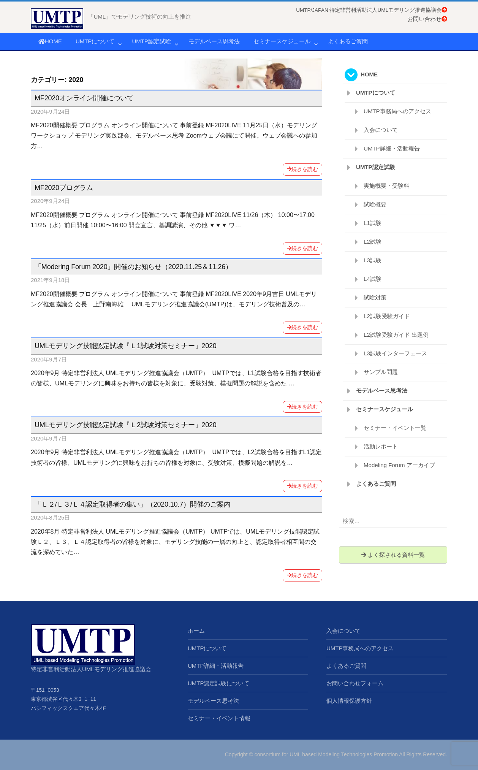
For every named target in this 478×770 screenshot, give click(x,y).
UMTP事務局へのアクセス (397, 111)
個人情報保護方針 (349, 700)
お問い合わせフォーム (354, 683)
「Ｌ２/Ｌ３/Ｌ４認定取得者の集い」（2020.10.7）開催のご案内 (133, 504)
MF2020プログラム (64, 188)
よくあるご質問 (348, 41)
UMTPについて (95, 41)
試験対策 (375, 297)
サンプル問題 (381, 372)
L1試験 (372, 223)
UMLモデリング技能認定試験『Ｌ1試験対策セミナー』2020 (126, 346)
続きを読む (302, 169)
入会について (381, 130)
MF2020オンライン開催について (84, 98)
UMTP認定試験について (219, 683)
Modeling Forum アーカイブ (399, 465)
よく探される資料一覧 (393, 554)
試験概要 (375, 204)
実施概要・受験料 (386, 185)
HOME (50, 41)
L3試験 (372, 260)
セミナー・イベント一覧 (395, 428)
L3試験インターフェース (395, 353)
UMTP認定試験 (151, 41)
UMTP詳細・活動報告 (392, 148)
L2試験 (372, 241)
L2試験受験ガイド (387, 316)
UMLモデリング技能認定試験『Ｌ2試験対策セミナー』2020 (126, 425)
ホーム (196, 630)
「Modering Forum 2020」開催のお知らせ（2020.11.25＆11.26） (133, 267)
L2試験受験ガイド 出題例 (396, 334)
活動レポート (381, 446)
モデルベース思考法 (214, 41)
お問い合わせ (427, 19)
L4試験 (372, 279)
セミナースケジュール (281, 41)
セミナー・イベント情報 (219, 718)
